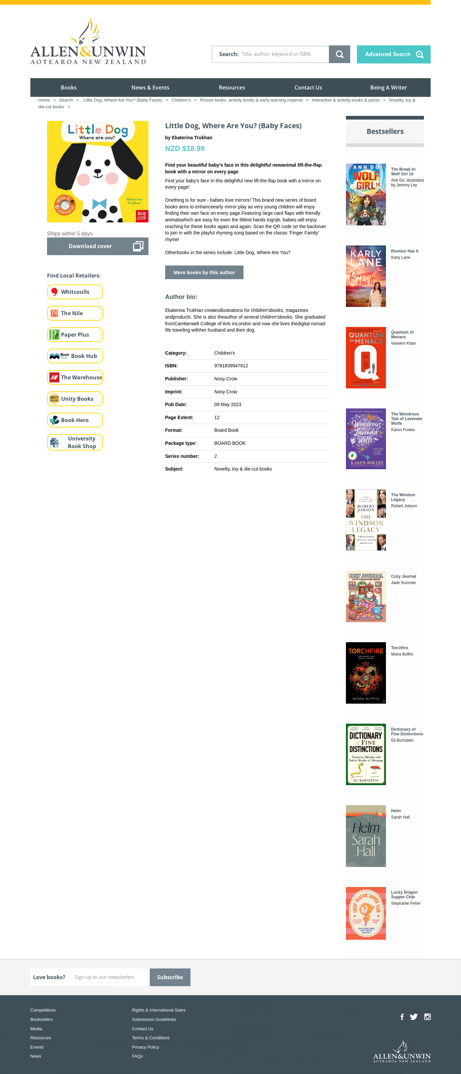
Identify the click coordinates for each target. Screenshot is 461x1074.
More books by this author (204, 272)
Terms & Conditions (151, 1037)
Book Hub (84, 356)
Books (69, 87)
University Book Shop (82, 442)
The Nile (72, 313)
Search (228, 54)
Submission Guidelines (154, 1019)
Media (36, 1028)
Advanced (388, 54)
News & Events (150, 87)
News (35, 1056)
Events (37, 1047)
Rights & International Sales (158, 1010)
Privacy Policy (145, 1047)
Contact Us (308, 87)
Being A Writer (388, 87)
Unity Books (77, 398)
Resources (232, 87)
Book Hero (75, 420)
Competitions (43, 1010)
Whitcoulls (75, 292)
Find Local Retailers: (74, 275)
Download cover (90, 246)
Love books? (49, 977)
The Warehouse (81, 377)
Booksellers (41, 1019)
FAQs (137, 1056)
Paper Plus (75, 334)
